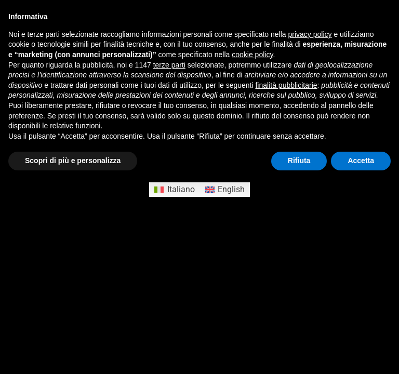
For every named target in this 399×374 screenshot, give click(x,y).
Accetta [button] (361, 160)
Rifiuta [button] (299, 160)
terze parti (169, 65)
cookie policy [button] (252, 54)
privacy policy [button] (310, 34)
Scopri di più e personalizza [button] (73, 160)
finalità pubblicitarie (286, 85)
